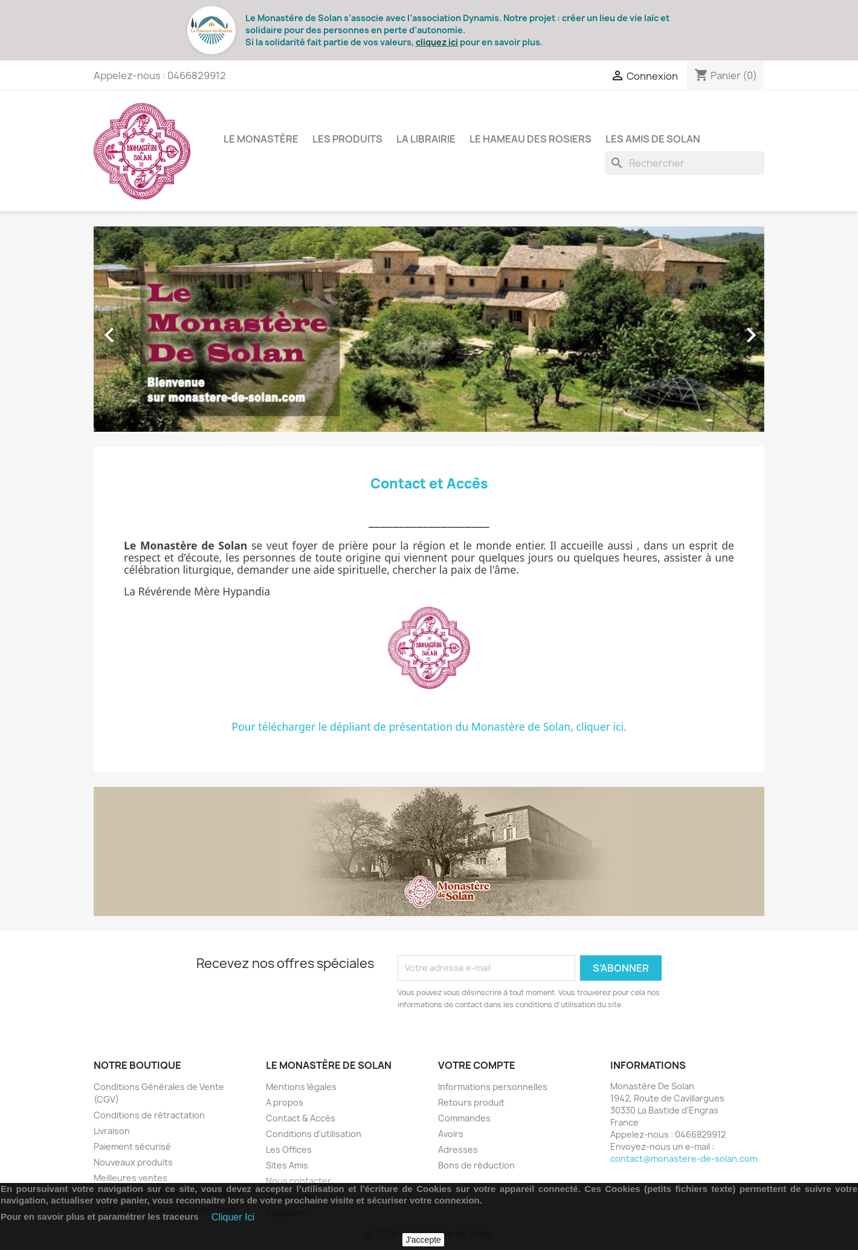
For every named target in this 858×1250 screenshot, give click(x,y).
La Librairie (426, 139)
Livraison (112, 1130)
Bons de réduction (476, 1165)
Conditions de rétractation (149, 1115)
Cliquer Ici (232, 1217)
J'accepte (423, 1240)
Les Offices (289, 1149)
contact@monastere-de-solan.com (683, 1158)
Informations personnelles (492, 1086)
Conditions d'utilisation (313, 1133)
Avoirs (450, 1133)
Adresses (458, 1149)
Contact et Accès (429, 484)
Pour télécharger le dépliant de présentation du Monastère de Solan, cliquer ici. (429, 726)
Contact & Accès (300, 1118)
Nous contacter (298, 1181)
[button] (144, 329)
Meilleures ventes (130, 1178)
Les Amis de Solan (652, 139)
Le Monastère (261, 139)
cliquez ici (437, 42)
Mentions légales (301, 1086)
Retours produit (471, 1102)
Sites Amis (287, 1165)
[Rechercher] (684, 163)
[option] (429, 329)
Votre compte (476, 1065)
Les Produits (347, 139)
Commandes (464, 1118)
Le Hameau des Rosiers (530, 139)
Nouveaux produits (133, 1162)
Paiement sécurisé (132, 1146)
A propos (284, 1102)
